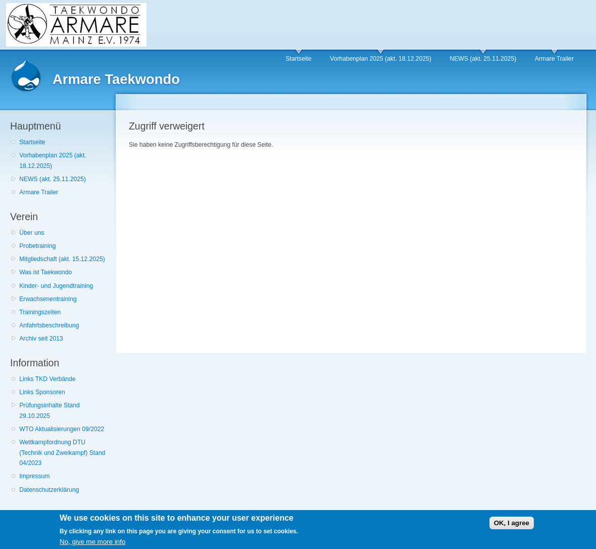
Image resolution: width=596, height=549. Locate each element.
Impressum (34, 476)
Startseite (298, 58)
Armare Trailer (554, 58)
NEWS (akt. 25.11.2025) (483, 58)
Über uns (31, 232)
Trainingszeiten (40, 312)
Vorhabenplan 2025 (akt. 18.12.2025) (380, 58)
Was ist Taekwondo (45, 272)
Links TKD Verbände (47, 379)
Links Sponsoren (42, 392)
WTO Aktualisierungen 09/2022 (61, 429)
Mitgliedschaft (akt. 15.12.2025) (62, 259)
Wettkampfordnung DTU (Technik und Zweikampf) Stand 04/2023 (62, 453)
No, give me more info (92, 544)
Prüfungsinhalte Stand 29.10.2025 (49, 410)
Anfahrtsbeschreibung (49, 325)
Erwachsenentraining (48, 299)
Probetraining (37, 245)
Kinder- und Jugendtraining (56, 285)
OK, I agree (511, 525)
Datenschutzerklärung (49, 489)
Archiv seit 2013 (41, 338)
